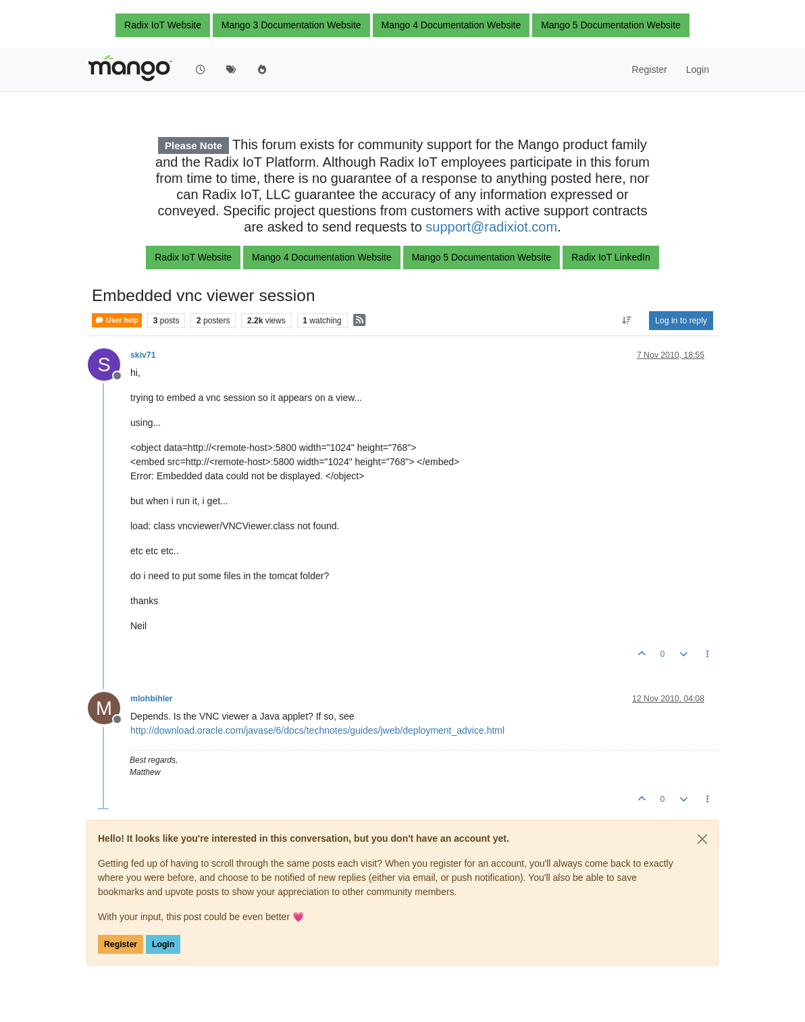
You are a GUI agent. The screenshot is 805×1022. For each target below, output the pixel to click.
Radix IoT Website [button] (162, 25)
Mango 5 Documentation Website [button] (611, 25)
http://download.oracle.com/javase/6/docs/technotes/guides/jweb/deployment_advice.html (317, 730)
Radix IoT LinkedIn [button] (610, 257)
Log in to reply (681, 320)
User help (116, 320)
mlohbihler (151, 698)
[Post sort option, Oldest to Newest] (627, 320)
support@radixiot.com (491, 226)
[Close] (702, 839)
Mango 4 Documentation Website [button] (451, 25)
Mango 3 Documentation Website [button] (291, 25)
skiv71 (142, 355)
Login (163, 944)
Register (120, 944)
